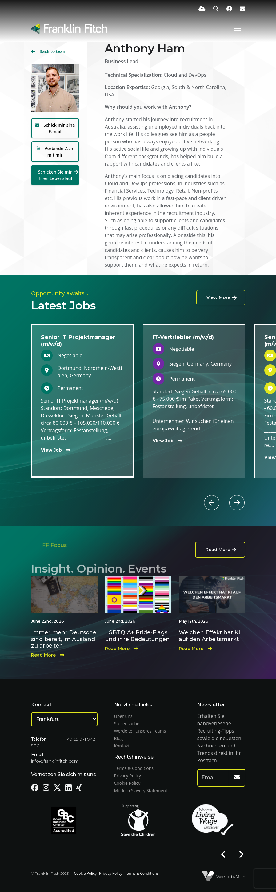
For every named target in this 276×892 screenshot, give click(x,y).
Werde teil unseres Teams (140, 731)
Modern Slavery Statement (140, 790)
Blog (118, 738)
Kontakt (122, 746)
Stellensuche (126, 723)
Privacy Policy (127, 776)
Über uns (123, 716)
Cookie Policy (127, 783)
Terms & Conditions (134, 768)
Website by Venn (230, 876)
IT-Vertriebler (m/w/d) (183, 337)
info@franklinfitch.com (55, 761)
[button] (223, 495)
